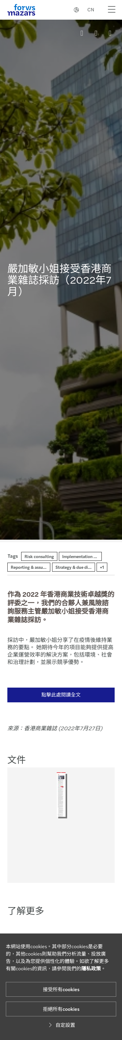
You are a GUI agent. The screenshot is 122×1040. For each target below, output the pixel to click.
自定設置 (61, 1024)
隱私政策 (91, 968)
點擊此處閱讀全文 (57, 694)
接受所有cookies (61, 989)
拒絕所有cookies (61, 1008)
